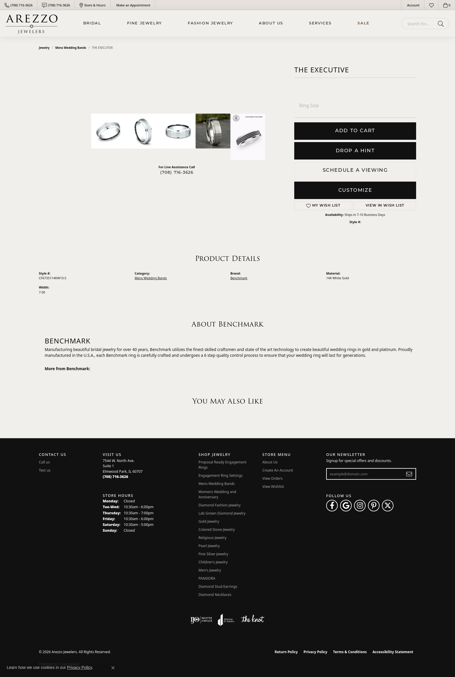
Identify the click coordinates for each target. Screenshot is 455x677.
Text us (44, 470)
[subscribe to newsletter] (409, 474)
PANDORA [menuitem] (206, 578)
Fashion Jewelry (210, 23)
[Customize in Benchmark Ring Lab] (247, 137)
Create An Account (277, 470)
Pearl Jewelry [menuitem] (209, 545)
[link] (18, 5)
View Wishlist (273, 486)
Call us (44, 462)
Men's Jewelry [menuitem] (209, 570)
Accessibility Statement (393, 651)
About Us (271, 23)
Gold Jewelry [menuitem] (208, 521)
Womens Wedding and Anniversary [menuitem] (217, 494)
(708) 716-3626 (177, 173)
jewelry (44, 48)
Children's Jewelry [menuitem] (213, 562)
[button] (412, 5)
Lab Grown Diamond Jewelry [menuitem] (221, 513)
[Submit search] (442, 23)
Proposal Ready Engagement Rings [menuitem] (222, 465)
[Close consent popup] (113, 667)
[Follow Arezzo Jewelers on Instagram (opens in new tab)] (360, 505)
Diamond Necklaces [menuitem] (214, 594)
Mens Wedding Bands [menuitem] (216, 483)
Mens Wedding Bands (70, 48)
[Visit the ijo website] (201, 619)
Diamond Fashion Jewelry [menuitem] (219, 505)
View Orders (272, 478)
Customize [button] (355, 190)
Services (320, 23)
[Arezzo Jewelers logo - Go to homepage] (31, 23)
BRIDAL (92, 23)
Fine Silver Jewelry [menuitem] (213, 553)
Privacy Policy (315, 651)
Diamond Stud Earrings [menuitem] (217, 586)
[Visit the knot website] (252, 619)
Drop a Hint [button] (355, 150)
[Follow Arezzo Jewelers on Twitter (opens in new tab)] (387, 505)
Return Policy (286, 651)
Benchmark (238, 278)
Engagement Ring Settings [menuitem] (220, 475)
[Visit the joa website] (226, 619)
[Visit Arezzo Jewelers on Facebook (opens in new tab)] (332, 505)
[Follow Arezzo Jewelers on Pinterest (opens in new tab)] (374, 505)
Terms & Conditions (350, 651)
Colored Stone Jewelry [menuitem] (216, 529)
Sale (363, 23)
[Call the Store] (115, 476)
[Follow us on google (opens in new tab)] (346, 505)
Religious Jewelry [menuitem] (212, 537)
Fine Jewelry (144, 23)
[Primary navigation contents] (226, 23)
